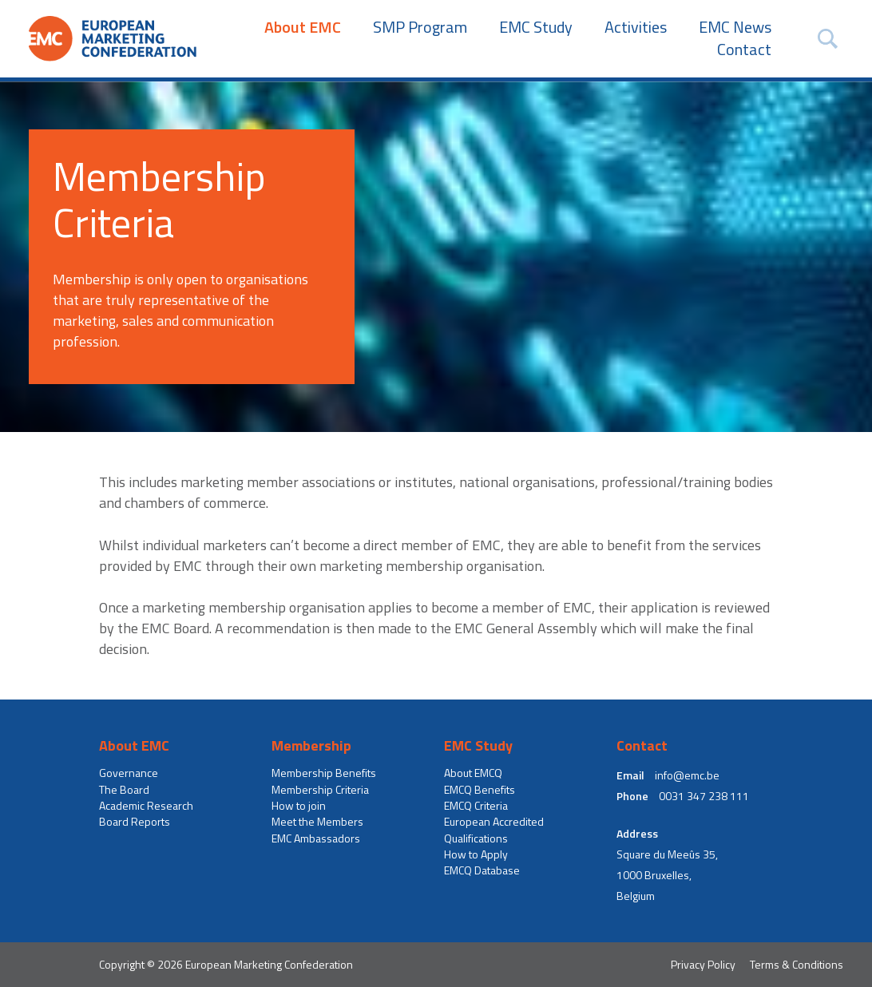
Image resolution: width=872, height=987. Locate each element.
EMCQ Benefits (479, 790)
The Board (124, 790)
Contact (744, 49)
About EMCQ (473, 773)
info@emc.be (687, 775)
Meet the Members (317, 822)
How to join (299, 806)
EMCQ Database (482, 870)
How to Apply (476, 854)
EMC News (735, 27)
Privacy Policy (703, 964)
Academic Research (146, 806)
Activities (635, 27)
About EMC (302, 27)
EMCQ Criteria (476, 806)
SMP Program (420, 27)
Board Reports (134, 822)
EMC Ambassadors (316, 838)
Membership (311, 745)
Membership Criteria (320, 790)
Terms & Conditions (796, 964)
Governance (128, 773)
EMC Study (536, 27)
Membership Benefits (324, 773)
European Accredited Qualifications (494, 830)
